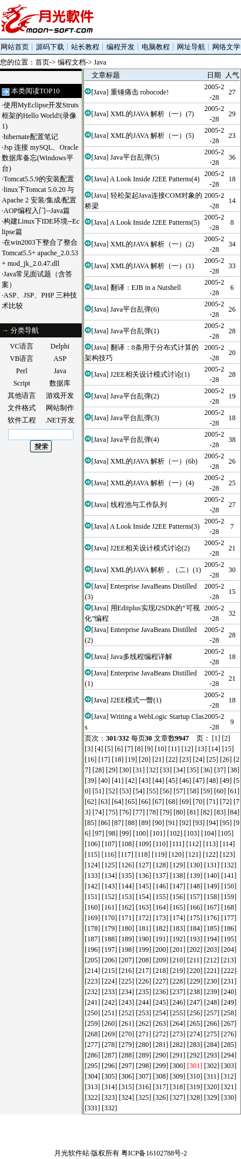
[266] (211, 1023)
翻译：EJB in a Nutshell (146, 287)
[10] (160, 749)
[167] (211, 907)
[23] (185, 759)
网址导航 (191, 47)
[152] (109, 897)
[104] (208, 833)
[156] (177, 897)
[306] (126, 1076)
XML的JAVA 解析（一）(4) (153, 483)
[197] (109, 949)
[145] (143, 886)
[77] (139, 812)
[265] (194, 1023)
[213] (228, 960)
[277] (92, 1044)
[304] (92, 1076)
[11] (174, 749)
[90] (158, 823)
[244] (143, 1002)
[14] (214, 749)
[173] (160, 918)
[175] (194, 918)
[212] (211, 960)
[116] (109, 854)
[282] (177, 1044)
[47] (199, 780)
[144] (126, 886)
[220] (194, 971)
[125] (109, 865)
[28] (98, 770)
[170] (109, 918)
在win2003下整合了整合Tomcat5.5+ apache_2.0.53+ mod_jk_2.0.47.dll (40, 253)
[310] (194, 1076)
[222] (228, 971)
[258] (228, 1013)
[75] (112, 812)
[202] (194, 949)
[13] (201, 749)
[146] (160, 886)
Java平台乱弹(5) (135, 157)
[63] (104, 802)
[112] (194, 844)
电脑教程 (156, 47)
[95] (226, 823)
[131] (211, 865)
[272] (160, 1034)
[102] (174, 833)
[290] (160, 1055)
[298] (143, 1066)
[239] (211, 992)
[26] (226, 759)
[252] (126, 1013)
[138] (177, 875)
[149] (211, 886)
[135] (126, 875)
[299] (160, 1066)
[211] (194, 960)
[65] (131, 802)
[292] (194, 1055)
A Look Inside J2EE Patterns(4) (155, 179)
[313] (92, 1087)
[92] (185, 823)
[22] (172, 759)
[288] (126, 1055)
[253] (143, 1013)
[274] (194, 1034)
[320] (211, 1087)
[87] (117, 823)
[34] (179, 770)
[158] (211, 897)
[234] (126, 992)
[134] (109, 875)
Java (100, 62)
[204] (228, 949)
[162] (126, 907)
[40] (104, 780)
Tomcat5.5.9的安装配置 (39, 179)
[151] (92, 897)
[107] (109, 844)
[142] (92, 886)
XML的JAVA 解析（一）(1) (153, 266)
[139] (194, 875)
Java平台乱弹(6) (135, 309)
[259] (92, 1023)
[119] (159, 854)
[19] (131, 759)
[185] (211, 928)
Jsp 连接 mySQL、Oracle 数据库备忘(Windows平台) (40, 158)
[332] (109, 1108)
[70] (199, 802)
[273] (177, 1034)
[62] (90, 802)
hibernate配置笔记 (31, 137)
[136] (143, 875)
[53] (125, 791)
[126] (126, 865)
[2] (226, 738)
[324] (126, 1097)
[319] (194, 1087)
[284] (211, 1044)
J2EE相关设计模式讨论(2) (150, 548)
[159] (228, 897)
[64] (117, 802)
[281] (160, 1044)
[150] (228, 886)
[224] (109, 981)
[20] (144, 759)
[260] (109, 1023)
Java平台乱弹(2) (135, 396)
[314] (109, 1087)
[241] (92, 1002)
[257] (211, 1013)
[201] (177, 949)
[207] (126, 960)
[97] (98, 833)
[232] (92, 992)
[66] (144, 802)
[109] (143, 844)
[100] (140, 833)
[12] (187, 749)
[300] (177, 1066)
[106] (92, 844)
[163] (143, 907)
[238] (194, 992)
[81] (193, 812)
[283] (194, 1044)
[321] (228, 1087)
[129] (177, 865)
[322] (92, 1097)
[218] (160, 971)
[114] (227, 844)
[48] (212, 780)
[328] (194, 1097)
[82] (206, 812)
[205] (92, 960)
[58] (193, 791)
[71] (212, 802)
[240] (228, 992)
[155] (160, 897)
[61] (233, 791)
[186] (228, 928)
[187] (92, 939)
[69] (185, 802)
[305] (109, 1076)
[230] (211, 981)
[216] (126, 971)
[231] (228, 981)
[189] (126, 939)
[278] (109, 1044)
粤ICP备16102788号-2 (154, 1153)
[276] (228, 1034)
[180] (126, 928)
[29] (112, 770)
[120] (176, 854)
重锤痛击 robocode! (140, 92)
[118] (142, 854)
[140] (211, 875)
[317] (160, 1087)
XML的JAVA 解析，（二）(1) (156, 570)
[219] (177, 971)
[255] (177, 1013)
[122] (210, 854)
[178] (92, 928)
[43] (144, 780)
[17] (104, 759)
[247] (194, 1002)
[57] (179, 791)
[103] (191, 833)
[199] (143, 949)
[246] (177, 1002)
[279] (126, 1044)
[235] (143, 992)
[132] (228, 865)
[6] (119, 749)
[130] (194, 865)
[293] (211, 1055)
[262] (143, 1023)
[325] (143, 1097)
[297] (126, 1066)
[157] (194, 897)
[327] (177, 1097)
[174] (177, 918)
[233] (109, 992)
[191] (160, 939)
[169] (92, 918)
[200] (160, 949)
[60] (220, 791)
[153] (126, 897)
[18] (117, 759)
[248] (211, 1002)
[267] (228, 1023)
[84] (233, 812)
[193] (194, 939)
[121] (193, 854)
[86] (104, 823)
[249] (228, 1002)
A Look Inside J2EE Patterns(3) (155, 526)
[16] (90, 759)
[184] (194, 928)
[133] (92, 875)
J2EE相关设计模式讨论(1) (150, 374)
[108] (126, 844)
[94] (212, 823)
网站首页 (15, 47)
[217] (143, 971)
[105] (225, 833)
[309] (177, 1076)
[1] (216, 738)
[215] (109, 971)
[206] (109, 960)
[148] (194, 886)
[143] (109, 886)
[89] (144, 823)
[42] (131, 780)
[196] (92, 949)
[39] (90, 780)
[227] (160, 981)
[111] (177, 844)
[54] (139, 791)
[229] (194, 981)
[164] (160, 907)
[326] (160, 1097)
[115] (92, 854)
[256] (194, 1013)
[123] (227, 854)
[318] (177, 1087)
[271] (143, 1034)
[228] (177, 981)
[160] (92, 907)
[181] (143, 928)
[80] (179, 812)
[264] (177, 1023)
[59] (206, 791)
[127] (143, 865)
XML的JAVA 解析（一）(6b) (154, 461)
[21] (158, 759)
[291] (177, 1055)
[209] (160, 960)
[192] (177, 939)
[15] (228, 749)
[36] (206, 770)
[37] (220, 770)
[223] (92, 981)
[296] (109, 1066)
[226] (143, 981)
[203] (211, 949)
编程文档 (72, 62)
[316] (143, 1087)
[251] (109, 1013)
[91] (172, 823)
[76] (125, 812)
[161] (109, 907)
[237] (177, 992)
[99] (125, 833)
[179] (109, 928)
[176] (211, 918)
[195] (228, 939)
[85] (90, 823)
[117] (125, 854)
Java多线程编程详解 (141, 657)
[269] (109, 1034)
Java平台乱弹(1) (135, 331)
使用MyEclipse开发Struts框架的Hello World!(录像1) (40, 115)
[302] (211, 1066)
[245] (160, 1002)
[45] (172, 780)
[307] (143, 1076)
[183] (177, 928)
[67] (158, 802)
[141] (228, 875)
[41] (117, 780)
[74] (98, 812)
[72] (226, 802)
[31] (139, 770)
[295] (92, 1066)
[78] (152, 812)
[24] (199, 759)
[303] (228, 1066)
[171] (126, 918)
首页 (42, 62)
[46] (185, 780)
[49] (226, 780)
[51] (98, 791)
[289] (143, 1055)
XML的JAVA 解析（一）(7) (153, 114)
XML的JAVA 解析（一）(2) (153, 244)
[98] (112, 833)
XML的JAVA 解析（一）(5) (153, 135)
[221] (211, 971)
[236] (160, 992)
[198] (126, 949)
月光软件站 (71, 1153)
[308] (160, 1076)
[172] (143, 918)
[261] (126, 1023)
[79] (166, 812)
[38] (233, 770)
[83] (220, 812)
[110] (160, 844)
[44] (158, 780)
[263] (160, 1023)
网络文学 (226, 47)
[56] (166, 791)
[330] (228, 1097)
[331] (92, 1108)
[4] (99, 749)
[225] (126, 981)
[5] (109, 749)
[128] (160, 865)
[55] (152, 791)
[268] (92, 1034)
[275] (211, 1034)
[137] (160, 875)
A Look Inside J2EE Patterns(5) (155, 222)
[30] (125, 770)
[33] (166, 770)
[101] (157, 833)
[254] (160, 1013)
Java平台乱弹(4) (135, 439)
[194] (211, 939)
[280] (143, 1044)
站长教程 (85, 47)
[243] (126, 1002)
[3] (89, 749)
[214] (92, 971)
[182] (160, 928)
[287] (109, 1055)
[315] (126, 1087)
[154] (143, 897)
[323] (109, 1097)
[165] (177, 907)
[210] (177, 960)
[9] (149, 749)
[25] (212, 759)
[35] (193, 770)
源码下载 (50, 47)
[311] (211, 1076)
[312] (228, 1076)
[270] (126, 1034)
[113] (210, 844)
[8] (139, 749)
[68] (172, 802)
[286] (92, 1055)
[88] (131, 823)
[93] (199, 823)
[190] (143, 939)
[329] (211, 1097)
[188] (109, 939)
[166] (194, 907)
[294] (228, 1055)
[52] (112, 791)
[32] (152, 770)
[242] (109, 1002)
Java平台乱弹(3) (135, 418)
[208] (143, 960)
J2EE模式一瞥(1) (136, 700)
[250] (92, 1013)
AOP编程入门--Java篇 (37, 211)
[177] (228, 918)
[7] (129, 749)
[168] (228, 907)
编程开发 (120, 47)
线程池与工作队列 (139, 505)
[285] (228, 1044)
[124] (92, 865)
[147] (177, 886)
